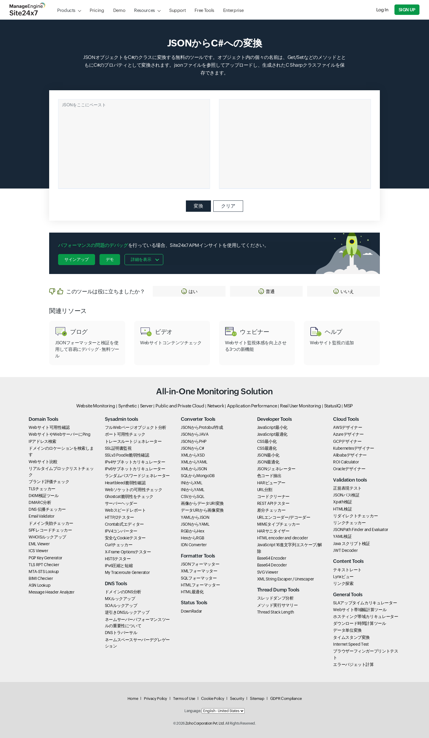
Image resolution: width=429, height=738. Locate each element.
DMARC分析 (40, 502)
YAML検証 (342, 536)
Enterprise (233, 10)
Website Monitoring (95, 405)
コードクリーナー (273, 496)
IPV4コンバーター (121, 531)
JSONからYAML (195, 524)
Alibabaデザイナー (350, 455)
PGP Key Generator (45, 557)
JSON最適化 (268, 462)
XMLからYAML (194, 462)
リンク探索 (343, 583)
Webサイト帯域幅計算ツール (359, 609)
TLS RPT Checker (44, 564)
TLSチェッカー (42, 488)
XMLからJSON (194, 468)
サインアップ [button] (76, 259)
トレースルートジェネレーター (133, 441)
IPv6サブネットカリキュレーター (135, 468)
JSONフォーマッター (200, 564)
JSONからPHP (193, 441)
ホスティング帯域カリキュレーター (365, 616)
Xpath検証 (342, 501)
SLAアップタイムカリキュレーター (365, 602)
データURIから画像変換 (202, 510)
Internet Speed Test (351, 644)
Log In (382, 9)
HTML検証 (342, 509)
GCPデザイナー (347, 441)
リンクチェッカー (349, 522)
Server (146, 405)
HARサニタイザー (273, 531)
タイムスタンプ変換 (351, 637)
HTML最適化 (192, 591)
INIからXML (191, 482)
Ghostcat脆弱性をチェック (129, 496)
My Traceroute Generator (127, 572)
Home (133, 698)
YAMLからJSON (195, 517)
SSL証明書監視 (118, 448)
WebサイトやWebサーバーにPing (59, 434)
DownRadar (191, 611)
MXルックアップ (120, 598)
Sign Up (407, 9)
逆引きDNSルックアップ (127, 612)
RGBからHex (192, 531)
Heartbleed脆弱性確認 (125, 482)
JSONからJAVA (194, 434)
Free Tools (204, 10)
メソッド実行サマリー (277, 605)
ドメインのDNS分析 (123, 591)
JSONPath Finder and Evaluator (360, 529)
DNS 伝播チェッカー (47, 509)
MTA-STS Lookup (44, 571)
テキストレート (347, 569)
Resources (144, 10)
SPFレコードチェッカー (50, 530)
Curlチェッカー (119, 544)
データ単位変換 (347, 630)
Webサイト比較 (43, 461)
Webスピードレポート (125, 510)
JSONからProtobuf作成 (202, 427)
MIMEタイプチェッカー (278, 524)
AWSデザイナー (347, 427)
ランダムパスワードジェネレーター (137, 475)
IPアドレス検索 (42, 441)
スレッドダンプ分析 (275, 598)
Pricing (97, 10)
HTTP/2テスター (119, 517)
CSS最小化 (267, 441)
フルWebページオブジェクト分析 (135, 427)
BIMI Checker (41, 578)
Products (66, 10)
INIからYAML (192, 489)
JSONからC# (192, 448)
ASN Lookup (39, 585)
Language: (192, 711)
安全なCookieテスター (125, 537)
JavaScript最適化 (272, 434)
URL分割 (264, 489)
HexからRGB (192, 537)
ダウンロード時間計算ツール (359, 623)
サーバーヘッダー (121, 503)
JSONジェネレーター (276, 468)
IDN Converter (193, 544)
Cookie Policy (212, 698)
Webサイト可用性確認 (49, 427)
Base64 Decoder (272, 565)
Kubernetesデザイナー (353, 448)
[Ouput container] (295, 144)
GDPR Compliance (286, 698)
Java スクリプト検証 (351, 543)
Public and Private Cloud (180, 405)
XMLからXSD (193, 455)
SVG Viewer (267, 572)
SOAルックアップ (121, 605)
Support (177, 10)
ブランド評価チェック (49, 481)
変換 (198, 206)
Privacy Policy (155, 698)
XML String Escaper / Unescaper (285, 579)
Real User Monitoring (300, 405)
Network (215, 405)
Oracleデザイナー (349, 468)
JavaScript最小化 (272, 427)
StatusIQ (332, 405)
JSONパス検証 (346, 495)
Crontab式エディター (124, 524)
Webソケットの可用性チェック (133, 489)
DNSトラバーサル (121, 632)
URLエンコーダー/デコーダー (283, 517)
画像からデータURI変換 (202, 503)
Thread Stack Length (275, 612)
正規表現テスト (347, 488)
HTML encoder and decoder (282, 537)
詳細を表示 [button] (141, 259)
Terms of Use (184, 698)
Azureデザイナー (348, 434)
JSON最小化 (268, 455)
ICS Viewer (38, 550)
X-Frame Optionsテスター (128, 551)
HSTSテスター (118, 558)
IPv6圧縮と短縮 (119, 565)
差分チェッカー (271, 510)
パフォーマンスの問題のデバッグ (93, 245)
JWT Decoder (345, 550)
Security (237, 698)
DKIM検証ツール (44, 495)
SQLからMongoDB (198, 475)
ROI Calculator (346, 462)
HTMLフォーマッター (200, 585)
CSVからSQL (192, 496)
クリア (228, 206)
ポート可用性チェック (125, 434)
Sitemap (257, 698)
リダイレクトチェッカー (355, 515)
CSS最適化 (267, 448)
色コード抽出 (269, 475)
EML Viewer (39, 543)
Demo (119, 10)
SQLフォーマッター (199, 578)
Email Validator (42, 516)
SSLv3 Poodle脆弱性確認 (127, 455)
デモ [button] (110, 259)
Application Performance (252, 405)
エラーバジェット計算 (353, 664)
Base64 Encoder (271, 558)
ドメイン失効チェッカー (51, 523)
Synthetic (127, 405)
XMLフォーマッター (199, 571)
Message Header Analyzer (51, 592)
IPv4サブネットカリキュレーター (135, 462)
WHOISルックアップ (47, 537)
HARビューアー (271, 482)
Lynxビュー (343, 576)
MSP (348, 405)
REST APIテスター (273, 503)
